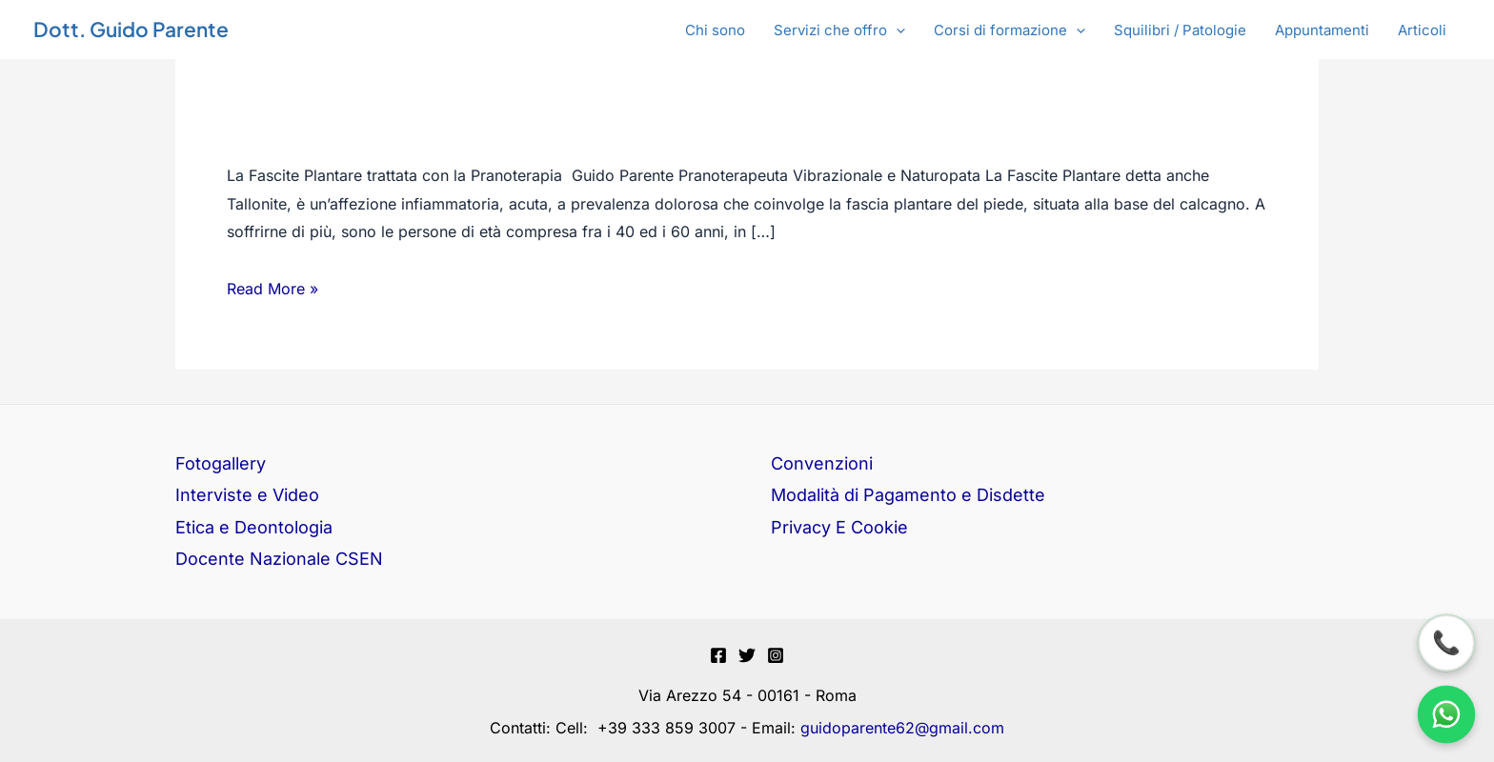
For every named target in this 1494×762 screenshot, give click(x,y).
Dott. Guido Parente (131, 29)
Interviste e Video (247, 495)
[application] (896, 30)
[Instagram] (775, 655)
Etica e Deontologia (254, 527)
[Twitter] (747, 655)
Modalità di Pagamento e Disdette (908, 495)
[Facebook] (718, 655)
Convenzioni (822, 463)
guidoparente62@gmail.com (902, 727)
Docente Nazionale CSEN (279, 559)
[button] (839, 30)
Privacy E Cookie (839, 527)
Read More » (272, 289)
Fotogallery (220, 463)
